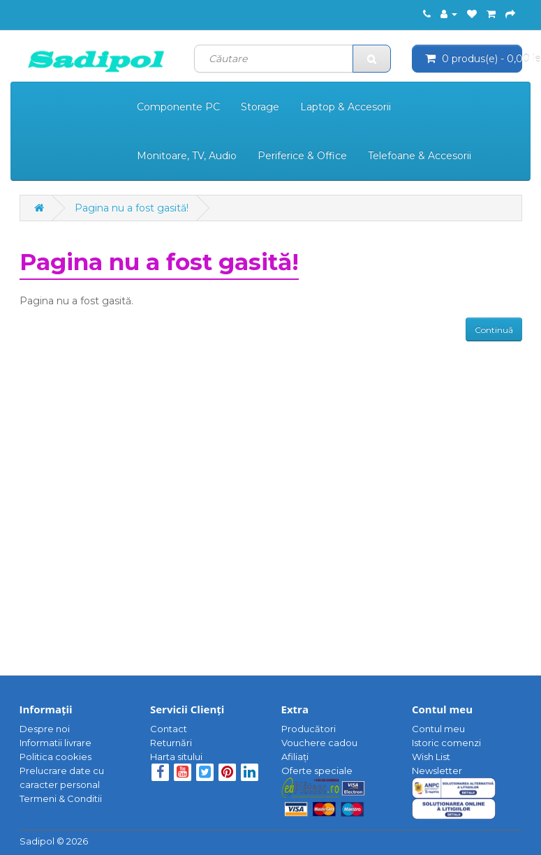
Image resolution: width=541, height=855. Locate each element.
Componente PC (178, 107)
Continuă (494, 330)
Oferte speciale (317, 770)
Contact (168, 728)
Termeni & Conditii (61, 798)
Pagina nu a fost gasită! (131, 208)
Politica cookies (55, 756)
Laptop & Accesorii (345, 107)
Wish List (431, 756)
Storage (260, 107)
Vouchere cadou (319, 742)
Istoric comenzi (446, 742)
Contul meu (438, 728)
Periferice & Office (302, 155)
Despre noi (45, 728)
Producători (308, 728)
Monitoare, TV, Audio (187, 155)
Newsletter (437, 770)
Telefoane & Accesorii (419, 155)
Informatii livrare (55, 742)
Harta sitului (176, 756)
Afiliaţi (295, 756)
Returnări (171, 742)
